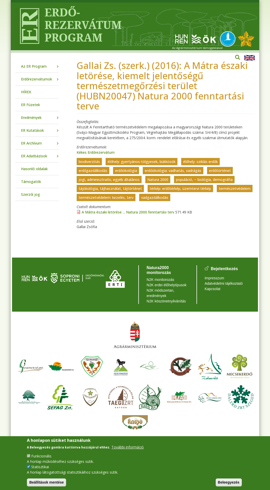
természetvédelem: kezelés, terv (106, 197)
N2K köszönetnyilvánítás (166, 301)
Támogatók (31, 181)
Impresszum (214, 278)
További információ (127, 447)
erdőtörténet (220, 170)
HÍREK (26, 91)
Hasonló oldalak (34, 168)
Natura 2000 (157, 179)
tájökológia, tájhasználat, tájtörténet (110, 188)
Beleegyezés (229, 482)
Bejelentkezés (224, 269)
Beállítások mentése (46, 482)
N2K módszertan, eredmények (160, 293)
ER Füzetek (30, 104)
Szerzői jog (30, 194)
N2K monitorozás (160, 280)
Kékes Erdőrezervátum (96, 152)
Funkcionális (41, 456)
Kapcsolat (212, 289)
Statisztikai (40, 466)
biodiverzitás (89, 161)
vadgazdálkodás (154, 197)
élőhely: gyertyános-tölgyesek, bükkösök (141, 161)
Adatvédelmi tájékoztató (224, 283)
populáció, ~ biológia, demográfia (204, 179)
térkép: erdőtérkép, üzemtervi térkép (180, 188)
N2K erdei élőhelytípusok (166, 285)
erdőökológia (126, 170)
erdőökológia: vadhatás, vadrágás (173, 170)
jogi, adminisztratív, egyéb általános (109, 179)
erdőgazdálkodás (93, 170)
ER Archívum (31, 143)
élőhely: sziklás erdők (200, 161)
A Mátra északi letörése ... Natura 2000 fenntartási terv (128, 212)
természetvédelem (235, 188)
